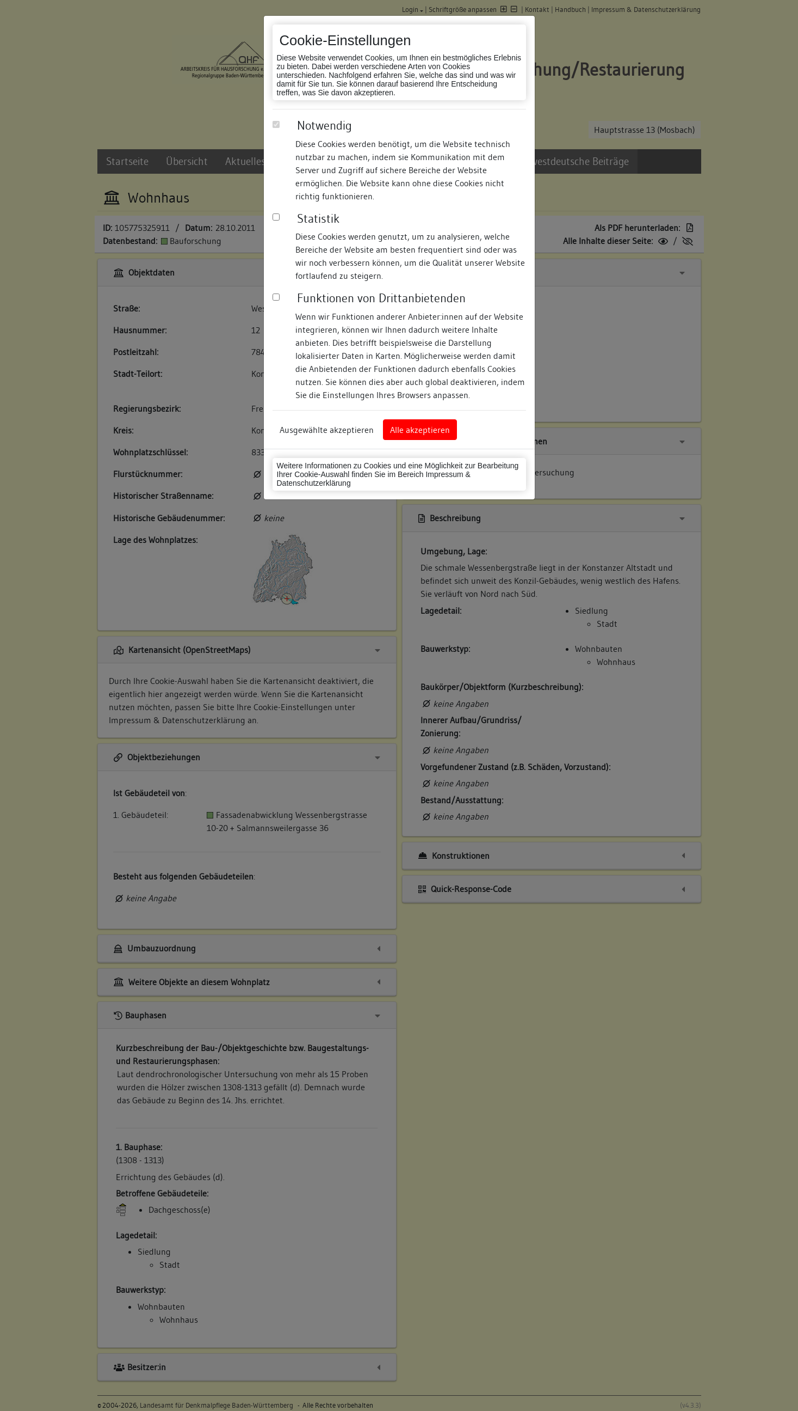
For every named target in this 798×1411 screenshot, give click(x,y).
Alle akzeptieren (420, 429)
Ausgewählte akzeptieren (327, 429)
